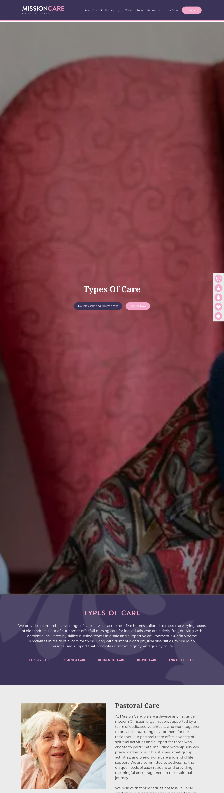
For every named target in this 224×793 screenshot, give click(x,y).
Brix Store (173, 10)
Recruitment (155, 10)
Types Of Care (125, 10)
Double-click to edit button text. (98, 306)
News (140, 10)
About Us (91, 10)
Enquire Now (138, 306)
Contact (192, 10)
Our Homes (107, 10)
